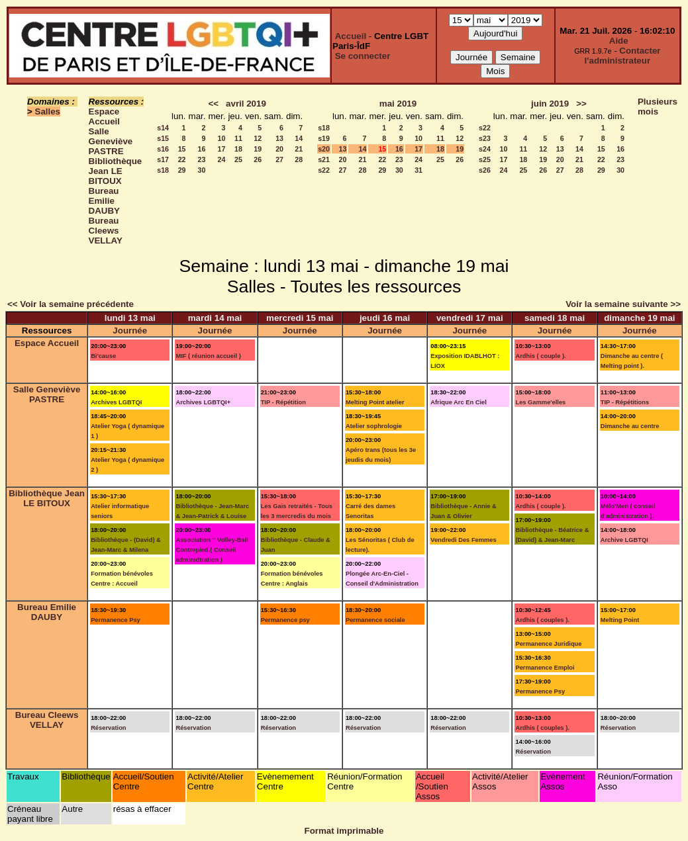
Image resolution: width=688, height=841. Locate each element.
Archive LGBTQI (624, 540)
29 (182, 170)
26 (258, 159)
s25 (485, 159)
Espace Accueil (104, 116)
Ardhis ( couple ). (540, 356)
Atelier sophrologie (374, 426)
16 (202, 149)
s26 (485, 170)
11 (238, 138)
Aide (618, 41)
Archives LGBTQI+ (202, 402)
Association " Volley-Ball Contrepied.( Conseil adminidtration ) (211, 550)
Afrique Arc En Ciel (458, 402)
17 (222, 149)
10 (222, 138)
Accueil (350, 36)
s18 (163, 170)
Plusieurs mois (657, 106)
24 (222, 159)
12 (258, 138)
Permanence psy (285, 620)
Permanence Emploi (544, 667)
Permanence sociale (375, 620)
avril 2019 (246, 104)
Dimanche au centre (630, 426)
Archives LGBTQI (116, 402)
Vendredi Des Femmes (463, 540)
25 (238, 159)
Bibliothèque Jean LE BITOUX (115, 171)
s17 (163, 159)
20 (279, 149)
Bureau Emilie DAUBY (104, 201)
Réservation (108, 728)
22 (182, 159)
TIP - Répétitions (625, 402)
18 (238, 149)
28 (299, 159)
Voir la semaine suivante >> (623, 304)
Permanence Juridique (548, 644)
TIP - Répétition (283, 402)
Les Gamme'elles (540, 402)
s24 (485, 149)
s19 (324, 138)
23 (202, 159)
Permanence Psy (115, 620)
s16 (163, 149)
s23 (485, 138)
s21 (324, 159)
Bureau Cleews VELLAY (106, 230)
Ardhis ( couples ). (542, 620)
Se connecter (363, 56)
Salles (48, 111)
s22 (324, 170)
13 (279, 138)
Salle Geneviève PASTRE (111, 141)
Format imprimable (344, 831)
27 (279, 159)
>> (581, 104)
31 (418, 170)
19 (258, 149)
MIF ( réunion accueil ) (207, 356)
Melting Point (620, 620)
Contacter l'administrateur (623, 56)
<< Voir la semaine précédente (70, 304)
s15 (163, 138)
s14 (163, 128)
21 (299, 149)
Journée (130, 330)
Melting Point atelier (375, 402)
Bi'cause (103, 356)
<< (213, 104)
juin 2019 (550, 104)
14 (299, 138)
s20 (324, 149)
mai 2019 (398, 104)
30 (202, 170)
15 (182, 149)
